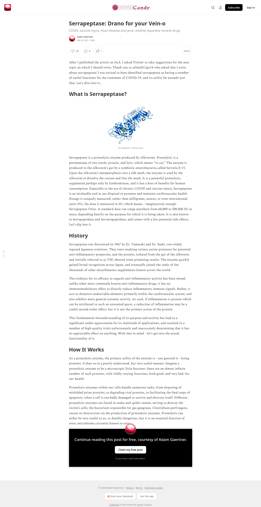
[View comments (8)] (87, 51)
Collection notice (153, 487)
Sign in (251, 7)
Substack (114, 504)
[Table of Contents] (3, 253)
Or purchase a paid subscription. (130, 458)
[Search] (213, 7)
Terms (139, 487)
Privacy (130, 487)
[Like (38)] (75, 51)
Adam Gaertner (85, 37)
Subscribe (234, 7)
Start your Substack (120, 496)
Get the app (147, 496)
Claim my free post (130, 449)
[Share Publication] (220, 7)
